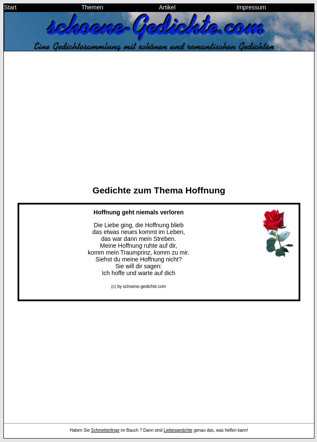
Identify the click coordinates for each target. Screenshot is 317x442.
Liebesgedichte (178, 430)
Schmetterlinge (105, 430)
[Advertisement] (159, 118)
